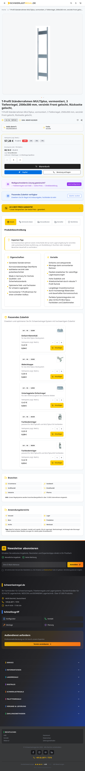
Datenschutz (48, 570)
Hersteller (60, 222)
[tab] (42, 208)
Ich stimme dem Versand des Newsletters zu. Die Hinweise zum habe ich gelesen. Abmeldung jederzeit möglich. (43, 570)
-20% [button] (24, 141)
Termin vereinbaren (42, 644)
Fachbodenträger (28, 422)
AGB (5, 735)
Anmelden (75, 565)
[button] (42, 97)
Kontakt (6, 738)
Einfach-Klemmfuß (29, 335)
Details (12, 222)
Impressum (46, 735)
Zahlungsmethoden (49, 741)
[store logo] (21, 3)
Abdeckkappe (27, 364)
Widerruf (6, 741)
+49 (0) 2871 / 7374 (12, 602)
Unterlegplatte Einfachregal (33, 393)
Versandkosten (45, 222)
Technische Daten (27, 222)
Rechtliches (74, 222)
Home (4, 10)
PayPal (24, 172)
